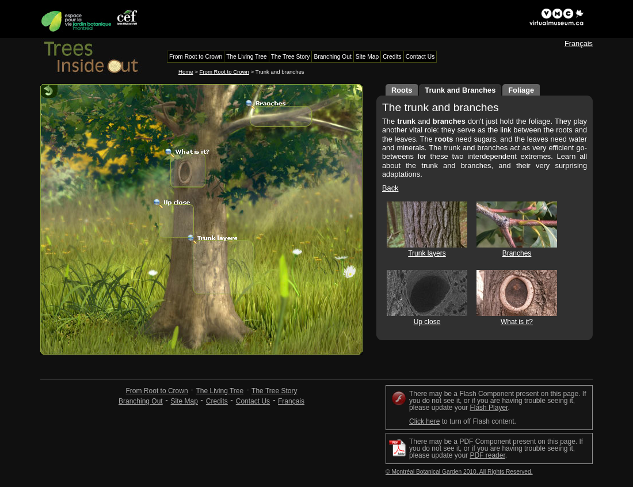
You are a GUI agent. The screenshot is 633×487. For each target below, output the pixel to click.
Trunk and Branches (460, 90)
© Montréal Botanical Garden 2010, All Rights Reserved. (459, 472)
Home (185, 72)
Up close (427, 322)
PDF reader (487, 455)
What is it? (517, 322)
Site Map (184, 401)
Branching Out (141, 401)
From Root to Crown (224, 72)
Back (390, 188)
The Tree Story (274, 391)
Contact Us (253, 401)
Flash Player (489, 408)
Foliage (521, 90)
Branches (517, 253)
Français (579, 43)
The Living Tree (219, 391)
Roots (401, 90)
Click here (424, 421)
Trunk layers (427, 253)
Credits (217, 401)
